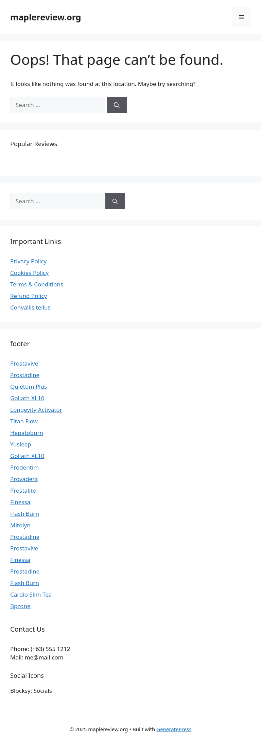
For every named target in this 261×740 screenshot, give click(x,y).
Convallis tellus (30, 307)
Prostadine (24, 375)
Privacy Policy (28, 261)
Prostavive (24, 363)
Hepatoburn (26, 433)
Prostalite (23, 490)
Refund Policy (28, 296)
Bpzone (20, 606)
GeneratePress (173, 729)
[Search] (117, 105)
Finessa (20, 502)
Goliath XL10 (27, 398)
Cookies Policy (29, 273)
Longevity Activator (36, 409)
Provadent (24, 479)
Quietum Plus (28, 386)
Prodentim (24, 467)
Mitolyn (20, 525)
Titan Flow (24, 421)
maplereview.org (45, 17)
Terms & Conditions (36, 284)
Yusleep (20, 444)
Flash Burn (24, 513)
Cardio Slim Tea (31, 594)
